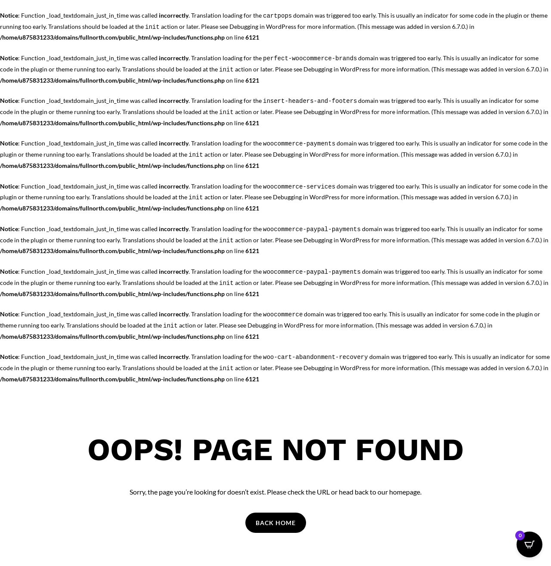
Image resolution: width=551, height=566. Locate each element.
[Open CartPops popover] (529, 544)
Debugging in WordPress (262, 26)
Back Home (276, 522)
